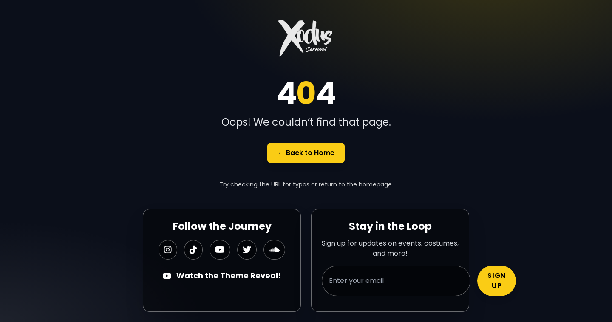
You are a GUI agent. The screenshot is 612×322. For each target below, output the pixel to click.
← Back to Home (306, 153)
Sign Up (496, 281)
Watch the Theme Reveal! (222, 275)
